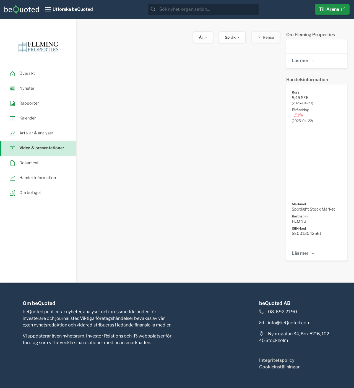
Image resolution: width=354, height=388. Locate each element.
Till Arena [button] (332, 9)
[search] (208, 9)
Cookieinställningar (279, 367)
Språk (230, 37)
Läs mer (303, 60)
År (201, 37)
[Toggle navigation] (68, 9)
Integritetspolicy (277, 360)
